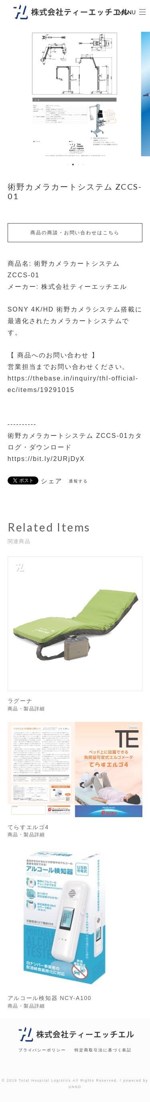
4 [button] (83, 164)
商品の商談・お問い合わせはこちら (75, 232)
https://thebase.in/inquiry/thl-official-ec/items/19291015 (73, 384)
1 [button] (68, 164)
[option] (75, 94)
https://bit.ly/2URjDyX (46, 458)
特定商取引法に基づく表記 (103, 1050)
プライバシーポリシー (42, 1050)
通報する (78, 481)
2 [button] (73, 164)
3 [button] (78, 164)
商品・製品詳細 (26, 710)
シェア (51, 481)
